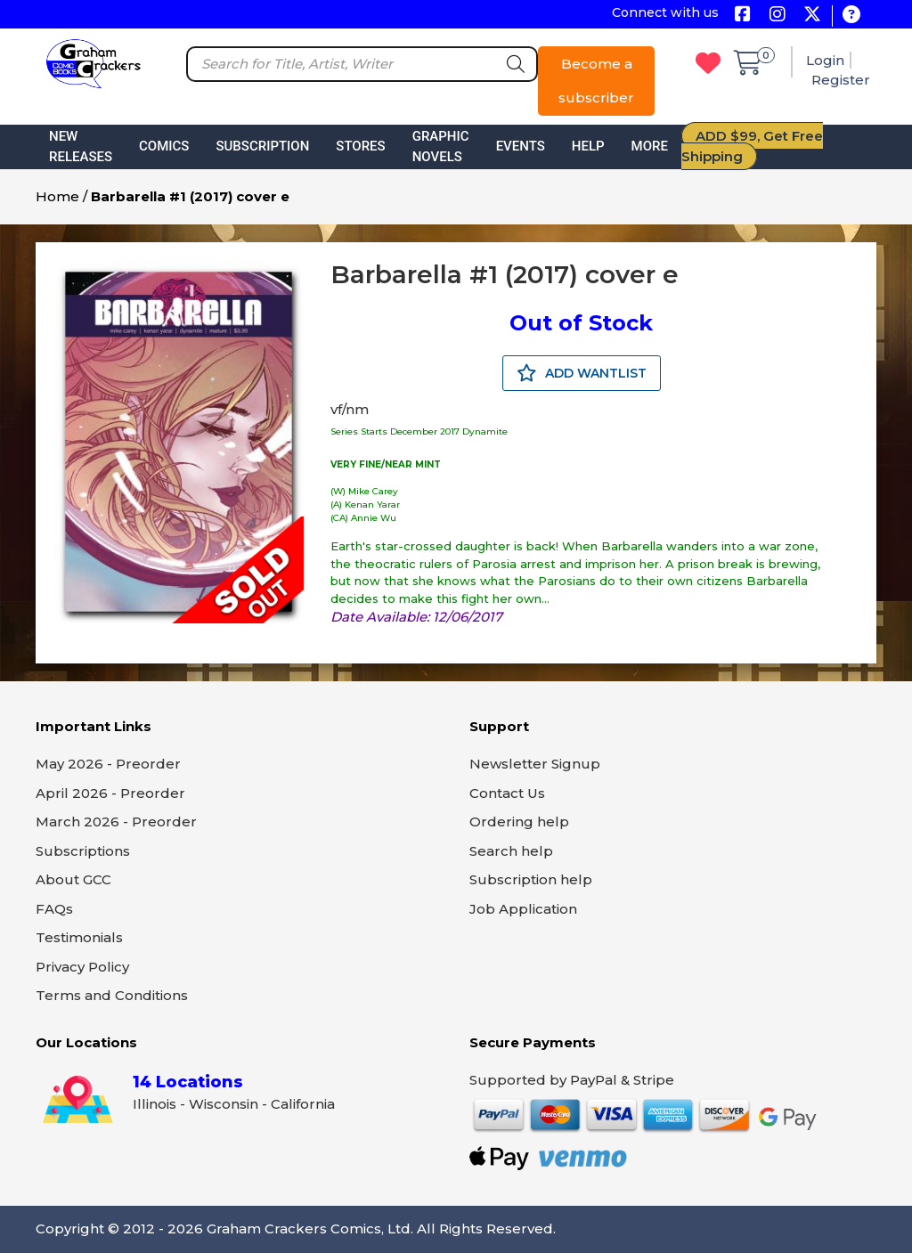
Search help (511, 850)
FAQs (54, 908)
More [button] (649, 146)
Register (840, 79)
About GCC (73, 879)
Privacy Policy (82, 966)
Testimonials (79, 937)
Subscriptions (83, 850)
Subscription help (530, 879)
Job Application (523, 908)
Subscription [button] (262, 146)
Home (57, 196)
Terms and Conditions (112, 995)
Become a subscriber (596, 80)
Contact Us (507, 793)
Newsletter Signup (534, 763)
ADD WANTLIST (582, 373)
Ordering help (519, 821)
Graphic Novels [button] (440, 146)
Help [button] (588, 146)
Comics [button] (164, 146)
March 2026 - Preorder (116, 821)
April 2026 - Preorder (110, 793)
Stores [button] (360, 146)
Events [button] (520, 146)
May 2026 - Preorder (108, 763)
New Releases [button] (80, 146)
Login (825, 60)
